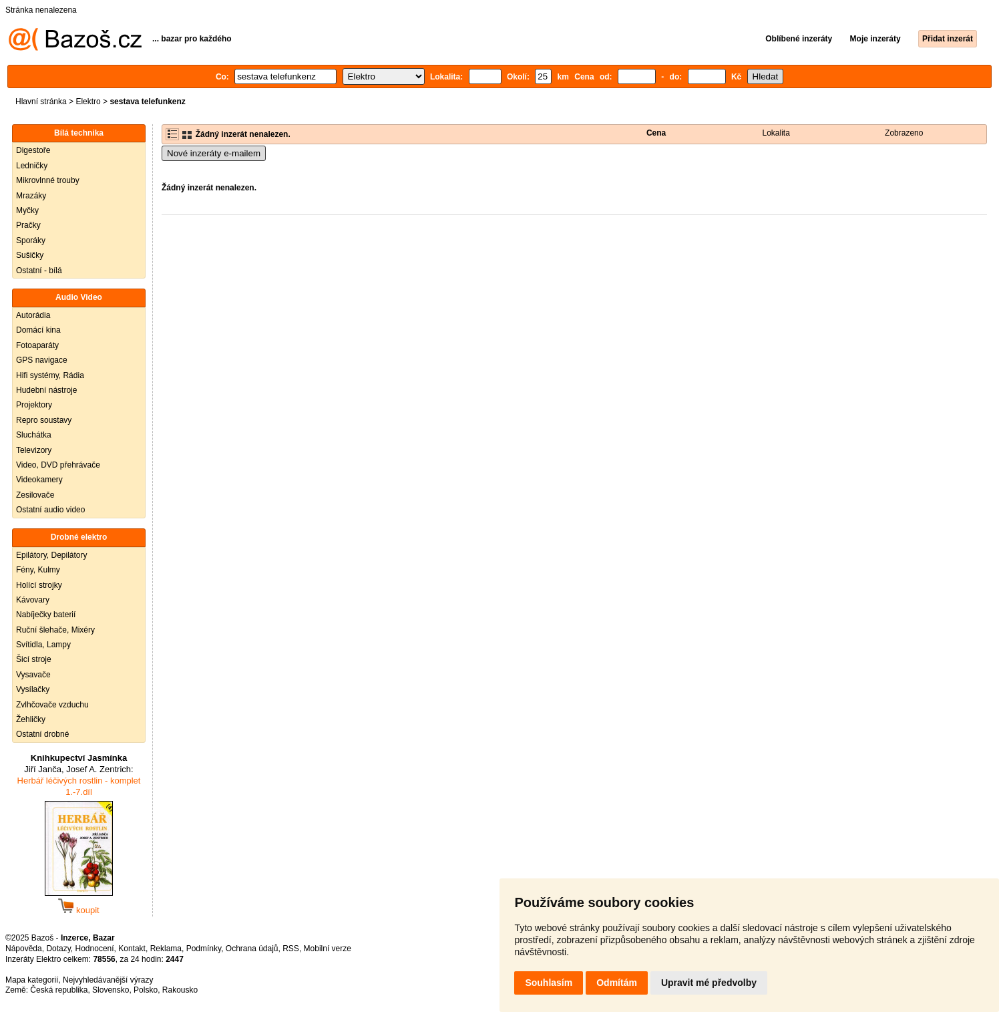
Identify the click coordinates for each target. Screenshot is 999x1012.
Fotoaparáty (37, 345)
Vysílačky (32, 689)
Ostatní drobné (42, 734)
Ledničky (31, 165)
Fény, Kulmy (38, 569)
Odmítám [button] (616, 982)
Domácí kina (38, 330)
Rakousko (180, 990)
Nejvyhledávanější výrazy (108, 980)
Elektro (87, 101)
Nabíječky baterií (45, 614)
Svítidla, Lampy (43, 644)
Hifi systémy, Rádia (50, 375)
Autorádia (33, 315)
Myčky (27, 210)
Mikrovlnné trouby (47, 180)
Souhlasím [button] (548, 982)
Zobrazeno (904, 133)
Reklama (166, 948)
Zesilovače (35, 495)
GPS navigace (41, 360)
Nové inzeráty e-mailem (213, 153)
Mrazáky (31, 195)
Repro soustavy (43, 420)
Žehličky (30, 719)
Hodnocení (94, 948)
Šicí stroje (33, 659)
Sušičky (29, 255)
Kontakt (132, 948)
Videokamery (39, 479)
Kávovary (32, 600)
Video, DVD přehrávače (58, 465)
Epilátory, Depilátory (51, 555)
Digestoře (33, 150)
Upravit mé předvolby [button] (709, 982)
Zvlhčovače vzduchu (52, 704)
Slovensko (110, 990)
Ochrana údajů (252, 948)
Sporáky (30, 240)
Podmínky (203, 948)
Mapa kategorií (31, 980)
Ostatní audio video (50, 509)
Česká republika (58, 990)
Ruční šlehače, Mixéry (55, 630)
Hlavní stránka (41, 101)
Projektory (34, 404)
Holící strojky (39, 585)
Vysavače (33, 674)
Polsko (146, 990)
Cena (656, 133)
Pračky (28, 225)
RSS (290, 948)
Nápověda (23, 948)
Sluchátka (33, 435)
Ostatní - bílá (39, 270)
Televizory (33, 450)
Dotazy (58, 948)
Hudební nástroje (46, 390)
